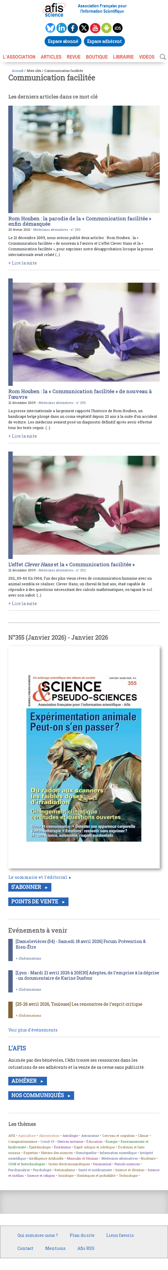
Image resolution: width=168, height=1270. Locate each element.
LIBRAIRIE (123, 57)
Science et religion (41, 1175)
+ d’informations (28, 958)
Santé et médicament (95, 1170)
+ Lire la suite (22, 263)
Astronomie (90, 1135)
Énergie (112, 1141)
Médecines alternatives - (52, 230)
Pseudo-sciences (127, 1164)
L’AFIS (17, 1048)
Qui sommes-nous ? (37, 1235)
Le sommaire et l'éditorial (37, 877)
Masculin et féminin (82, 1158)
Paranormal (102, 1164)
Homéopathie (86, 1152)
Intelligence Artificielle (46, 1158)
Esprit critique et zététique (94, 1147)
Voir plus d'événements (33, 1030)
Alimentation (49, 1135)
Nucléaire (148, 1158)
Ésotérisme (62, 1147)
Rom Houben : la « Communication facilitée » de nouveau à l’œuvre (80, 394)
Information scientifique (118, 1152)
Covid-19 (47, 1141)
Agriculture (27, 1135)
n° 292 (81, 570)
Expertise (31, 1152)
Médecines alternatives (119, 1158)
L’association (19, 57)
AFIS (11, 1135)
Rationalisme (65, 1170)
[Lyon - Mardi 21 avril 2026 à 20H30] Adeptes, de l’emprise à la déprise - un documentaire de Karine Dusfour (87, 975)
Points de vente (35, 901)
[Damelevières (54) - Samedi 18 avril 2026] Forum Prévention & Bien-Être (81, 944)
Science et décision (129, 1170)
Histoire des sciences (57, 1152)
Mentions (55, 1248)
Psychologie (42, 1170)
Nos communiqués (38, 1095)
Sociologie (66, 1175)
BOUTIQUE (97, 57)
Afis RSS (85, 1248)
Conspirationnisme (22, 1141)
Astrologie (70, 1135)
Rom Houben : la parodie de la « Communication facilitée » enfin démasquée (79, 221)
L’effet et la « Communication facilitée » (71, 564)
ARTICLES (51, 57)
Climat (143, 1135)
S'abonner (26, 887)
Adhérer (24, 1080)
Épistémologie (40, 1147)
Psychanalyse (19, 1170)
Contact (25, 1248)
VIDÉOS (146, 57)
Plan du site (82, 1235)
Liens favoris (120, 1235)
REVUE (74, 57)
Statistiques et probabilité (96, 1175)
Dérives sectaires (70, 1141)
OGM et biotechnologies (26, 1164)
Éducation (94, 1141)
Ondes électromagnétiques (69, 1164)
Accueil (17, 70)
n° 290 (76, 230)
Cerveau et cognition (118, 1135)
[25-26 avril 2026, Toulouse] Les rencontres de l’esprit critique (79, 1004)
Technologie (128, 1175)
